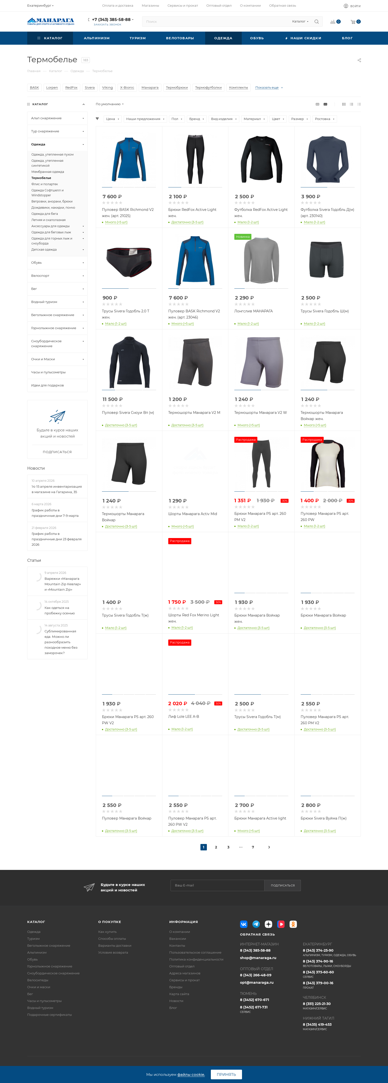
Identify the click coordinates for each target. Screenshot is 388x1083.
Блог (173, 1008)
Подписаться (283, 885)
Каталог (36, 922)
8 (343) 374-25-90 (332, 952)
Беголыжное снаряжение (48, 945)
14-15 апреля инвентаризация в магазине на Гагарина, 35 (57, 489)
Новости (36, 468)
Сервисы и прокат (184, 980)
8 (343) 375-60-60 (332, 974)
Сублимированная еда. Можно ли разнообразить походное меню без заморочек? (61, 642)
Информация (183, 922)
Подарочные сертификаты (49, 1015)
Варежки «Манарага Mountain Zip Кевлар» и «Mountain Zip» (63, 584)
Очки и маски (38, 987)
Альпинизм (37, 952)
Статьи (34, 560)
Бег (30, 994)
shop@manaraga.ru (258, 958)
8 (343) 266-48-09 (255, 975)
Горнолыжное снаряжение (49, 966)
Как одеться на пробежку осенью (60, 610)
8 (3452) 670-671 (254, 1000)
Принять (226, 1074)
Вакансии (177, 939)
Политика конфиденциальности (196, 959)
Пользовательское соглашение (195, 952)
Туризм (33, 939)
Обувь (32, 959)
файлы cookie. (191, 1074)
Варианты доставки (114, 945)
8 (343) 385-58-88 (255, 950)
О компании (179, 932)
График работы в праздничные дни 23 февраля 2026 (57, 539)
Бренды (175, 987)
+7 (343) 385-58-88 (111, 19)
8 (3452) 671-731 (269, 1009)
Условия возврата (113, 952)
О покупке (109, 922)
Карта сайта (179, 994)
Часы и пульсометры (44, 1001)
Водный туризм (40, 1008)
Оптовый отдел (181, 966)
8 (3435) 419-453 (332, 1026)
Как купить (107, 932)
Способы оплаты (112, 939)
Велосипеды (37, 980)
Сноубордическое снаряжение (53, 973)
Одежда (34, 932)
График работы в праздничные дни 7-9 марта (55, 513)
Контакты (177, 945)
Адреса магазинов (184, 973)
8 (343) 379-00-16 (332, 985)
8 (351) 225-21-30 (332, 1006)
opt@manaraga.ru (257, 982)
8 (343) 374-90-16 (332, 963)
